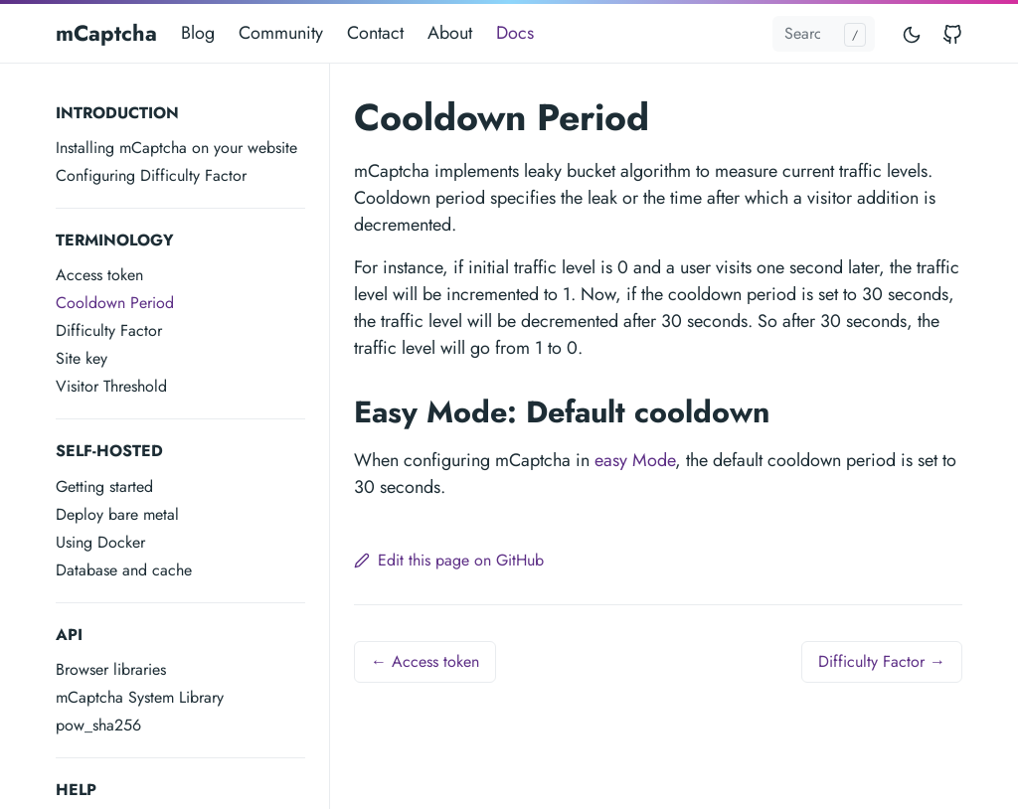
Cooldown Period (115, 302)
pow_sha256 (98, 725)
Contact (375, 33)
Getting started (104, 486)
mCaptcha (106, 33)
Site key (81, 358)
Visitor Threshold (111, 386)
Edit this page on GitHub (449, 560)
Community (281, 33)
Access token (99, 274)
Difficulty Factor (109, 330)
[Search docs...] (823, 34)
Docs (515, 33)
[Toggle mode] (913, 33)
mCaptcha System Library (140, 697)
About (449, 33)
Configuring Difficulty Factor (151, 175)
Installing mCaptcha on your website (176, 147)
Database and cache (124, 570)
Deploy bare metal (117, 514)
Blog (198, 33)
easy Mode (634, 460)
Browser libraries (111, 669)
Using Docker (100, 542)
